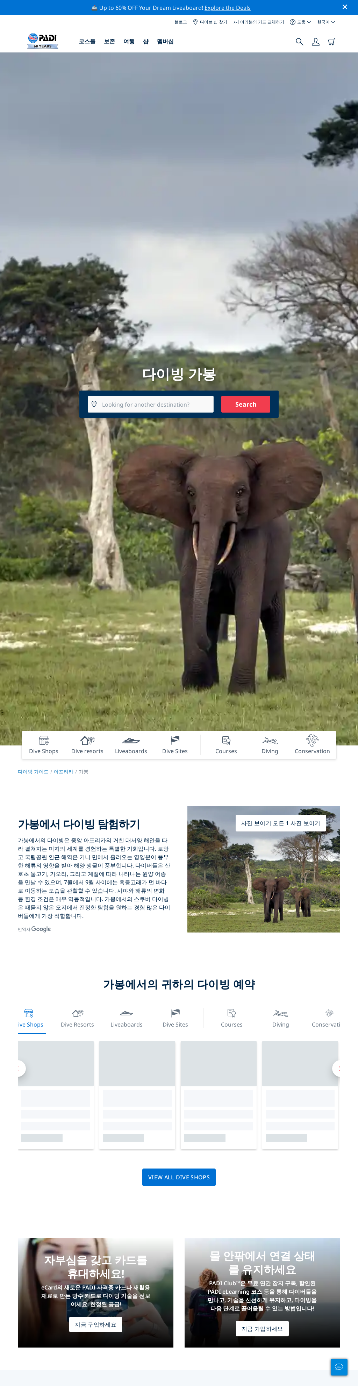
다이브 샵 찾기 (210, 22)
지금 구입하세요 (95, 1324)
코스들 (87, 41)
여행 (129, 41)
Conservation (329, 1017)
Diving (280, 1017)
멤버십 (165, 41)
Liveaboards (126, 1017)
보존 (109, 41)
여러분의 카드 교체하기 (258, 22)
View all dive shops (179, 1177)
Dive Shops (28, 1017)
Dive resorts (77, 1017)
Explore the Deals (228, 8)
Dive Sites (175, 1017)
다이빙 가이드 (33, 771)
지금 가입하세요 (262, 1329)
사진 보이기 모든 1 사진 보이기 (281, 823)
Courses (232, 1017)
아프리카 (63, 771)
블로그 (180, 22)
